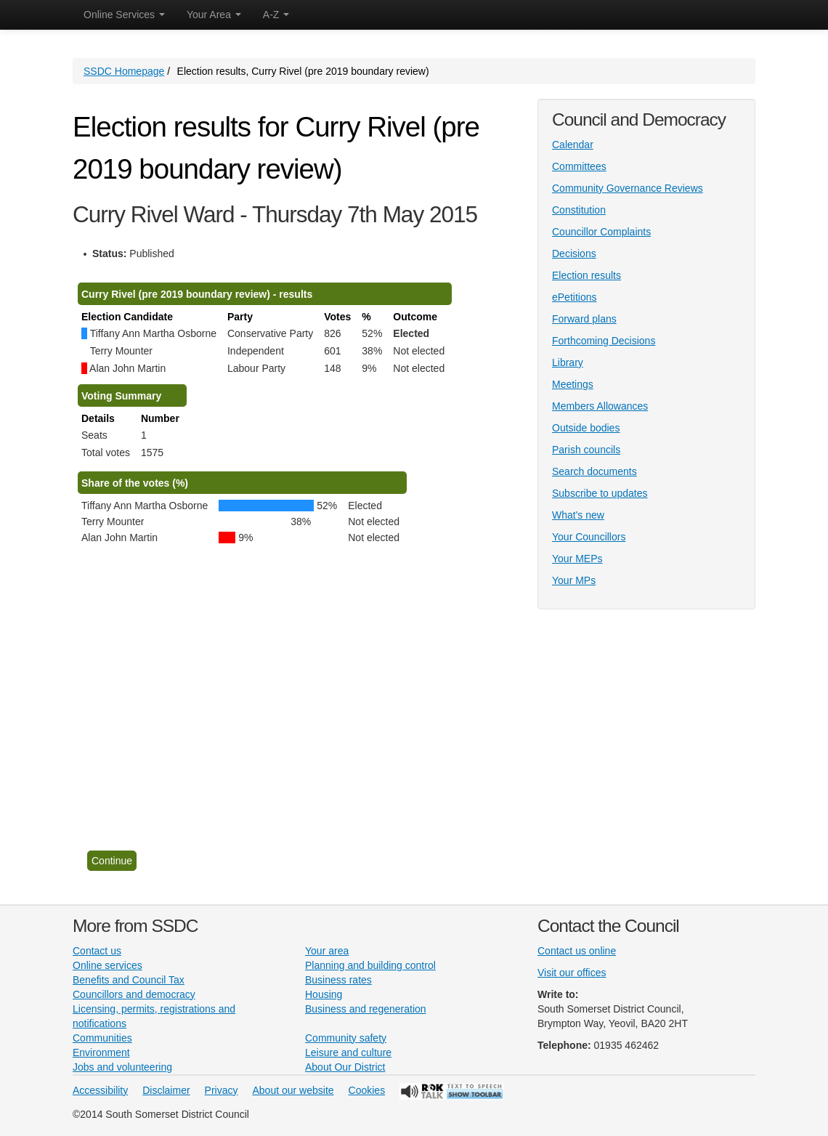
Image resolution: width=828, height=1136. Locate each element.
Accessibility (100, 1090)
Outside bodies (586, 428)
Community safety (345, 1038)
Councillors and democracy (134, 994)
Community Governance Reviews (627, 188)
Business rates (338, 980)
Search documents (594, 471)
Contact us (97, 951)
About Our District (345, 1067)
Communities (102, 1038)
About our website (293, 1090)
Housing (323, 994)
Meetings (572, 384)
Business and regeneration (365, 1009)
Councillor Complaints (601, 232)
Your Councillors (588, 537)
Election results (586, 275)
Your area (327, 951)
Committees (579, 166)
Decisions (574, 253)
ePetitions (574, 297)
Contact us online (576, 951)
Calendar (572, 144)
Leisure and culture (348, 1052)
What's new (578, 515)
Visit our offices (571, 972)
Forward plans (584, 319)
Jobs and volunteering (122, 1067)
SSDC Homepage (124, 71)
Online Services (124, 14)
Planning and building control (370, 965)
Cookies (367, 1090)
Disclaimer (166, 1090)
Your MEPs (577, 558)
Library (567, 362)
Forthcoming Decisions (603, 340)
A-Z (276, 14)
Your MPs (574, 580)
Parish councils (586, 449)
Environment (101, 1052)
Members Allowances (600, 406)
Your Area (214, 14)
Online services (107, 965)
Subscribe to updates (600, 493)
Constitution (579, 210)
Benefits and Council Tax (128, 980)
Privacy (221, 1090)
